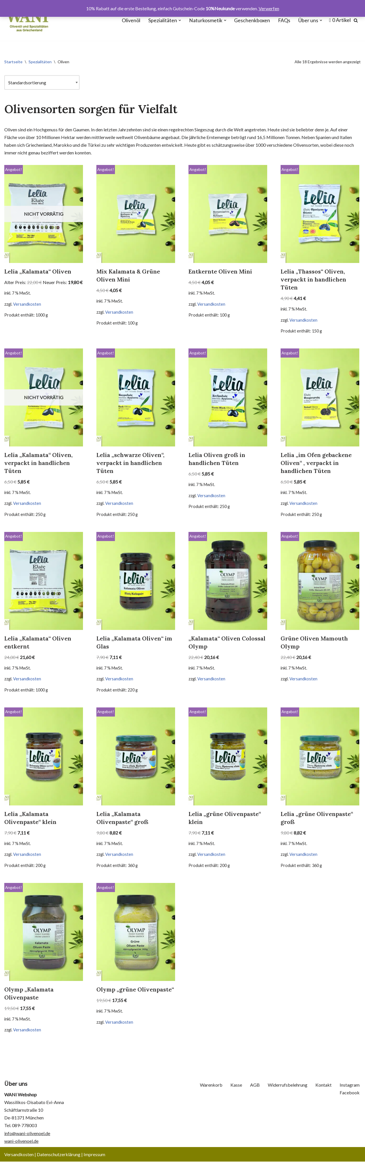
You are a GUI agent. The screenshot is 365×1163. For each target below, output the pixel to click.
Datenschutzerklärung (58, 1155)
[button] (180, 20)
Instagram (350, 1086)
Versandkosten (27, 304)
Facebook (350, 1094)
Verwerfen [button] (269, 8)
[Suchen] (356, 20)
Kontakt (323, 1086)
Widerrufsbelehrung (287, 1086)
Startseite (13, 61)
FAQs (284, 20)
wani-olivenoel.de (21, 1142)
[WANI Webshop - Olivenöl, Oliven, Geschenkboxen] (27, 20)
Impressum (94, 1155)
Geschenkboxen (252, 20)
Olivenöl (131, 20)
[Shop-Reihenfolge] (42, 82)
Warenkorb (211, 1086)
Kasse (236, 1086)
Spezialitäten (40, 61)
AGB (255, 1086)
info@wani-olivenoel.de (27, 1134)
